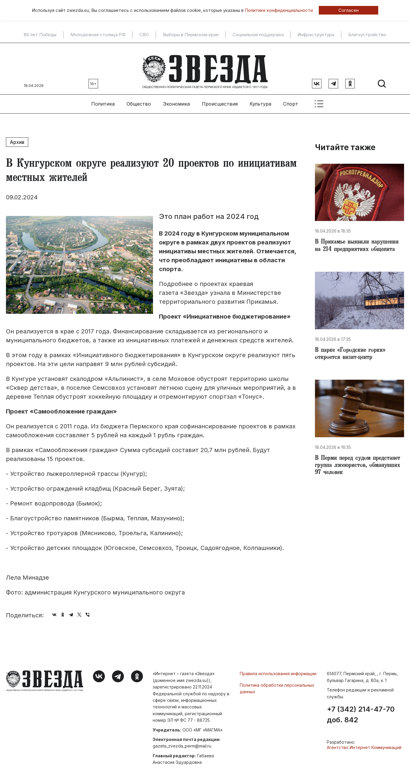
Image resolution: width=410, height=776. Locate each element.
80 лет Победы (40, 34)
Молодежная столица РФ (98, 34)
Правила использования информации (278, 667)
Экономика (176, 98)
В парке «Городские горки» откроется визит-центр (353, 360)
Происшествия (220, 98)
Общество (139, 98)
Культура (260, 98)
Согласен (348, 10)
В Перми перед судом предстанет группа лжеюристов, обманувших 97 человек (355, 478)
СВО (144, 34)
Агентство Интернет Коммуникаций (364, 741)
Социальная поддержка (258, 34)
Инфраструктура (315, 34)
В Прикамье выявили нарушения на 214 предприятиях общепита (348, 245)
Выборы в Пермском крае (191, 34)
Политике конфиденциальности (279, 10)
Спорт (290, 98)
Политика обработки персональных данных (277, 682)
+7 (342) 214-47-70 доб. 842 (361, 709)
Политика (103, 98)
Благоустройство (367, 34)
